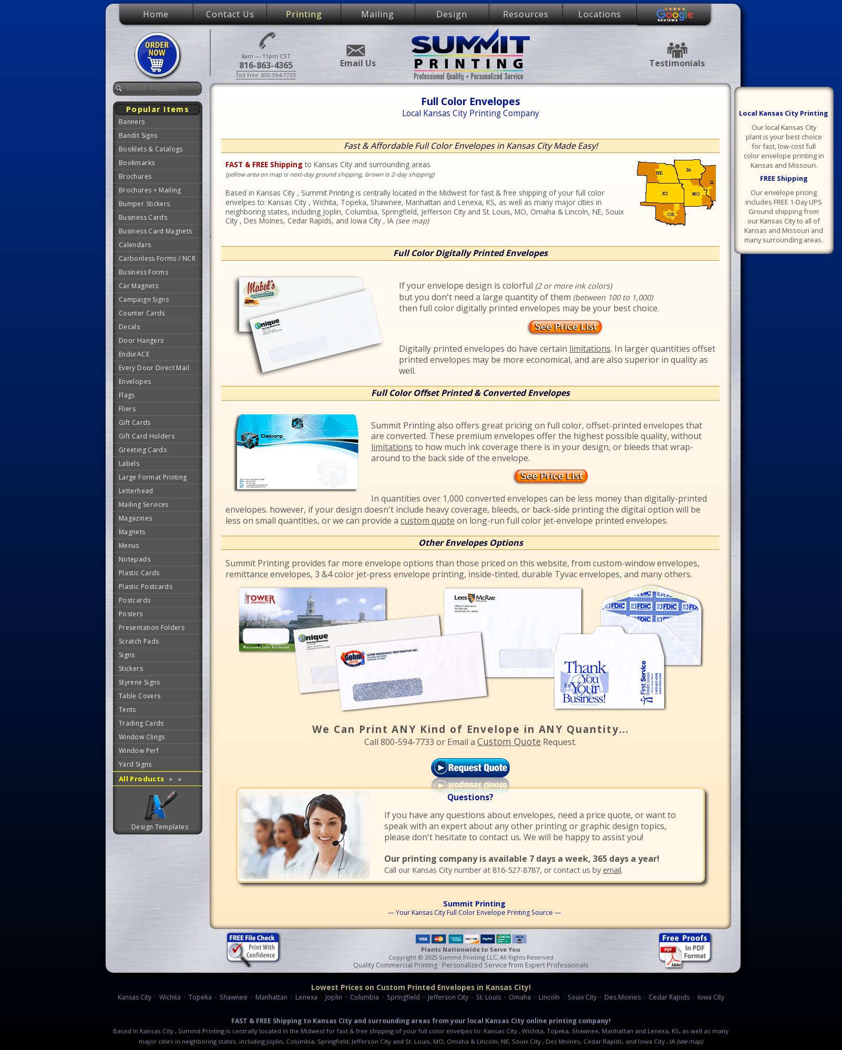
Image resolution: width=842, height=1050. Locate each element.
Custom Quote (509, 741)
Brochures (135, 176)
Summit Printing (470, 54)
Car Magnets (138, 285)
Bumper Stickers (144, 203)
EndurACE (134, 354)
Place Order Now (159, 55)
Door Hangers (141, 340)
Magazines (135, 518)
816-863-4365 (265, 39)
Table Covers (139, 695)
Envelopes (135, 381)
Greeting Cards (143, 449)
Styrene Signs (139, 682)
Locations (599, 14)
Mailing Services (144, 504)
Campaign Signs (144, 299)
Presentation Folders (151, 627)
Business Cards (143, 217)
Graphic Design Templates (160, 806)
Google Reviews (674, 15)
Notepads (134, 559)
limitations (590, 348)
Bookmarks (137, 162)
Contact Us (230, 14)
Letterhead (136, 490)
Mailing (377, 14)
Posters (131, 613)
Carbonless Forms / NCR (157, 258)
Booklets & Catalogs (151, 149)
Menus (129, 545)
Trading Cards (141, 723)
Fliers (127, 408)
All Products (150, 778)
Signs (127, 654)
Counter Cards (142, 313)
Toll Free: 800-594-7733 (266, 75)
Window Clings (142, 736)
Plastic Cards (139, 572)
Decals (129, 326)
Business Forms (143, 272)
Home (156, 14)
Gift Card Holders (146, 436)
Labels (129, 463)
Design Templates (159, 826)
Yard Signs (135, 764)
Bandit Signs (138, 135)
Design (451, 14)
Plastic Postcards (145, 586)
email (612, 870)
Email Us (355, 51)
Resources (526, 14)
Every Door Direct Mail (154, 367)
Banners (132, 121)
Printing (304, 14)
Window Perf (139, 750)
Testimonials (677, 50)
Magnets (132, 531)
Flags (127, 395)
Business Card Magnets (155, 231)
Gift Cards (135, 422)
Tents (127, 709)
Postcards (134, 600)
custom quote (428, 520)
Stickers (131, 668)
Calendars (135, 244)
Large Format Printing (153, 477)
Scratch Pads (139, 641)
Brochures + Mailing (150, 190)
